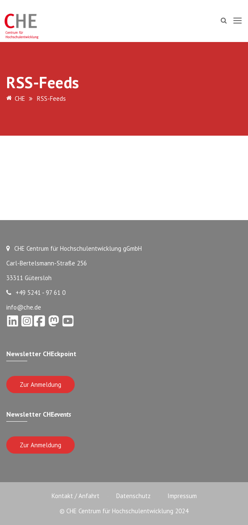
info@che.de (23, 307)
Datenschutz (133, 496)
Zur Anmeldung (40, 384)
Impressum (182, 496)
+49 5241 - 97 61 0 (35, 293)
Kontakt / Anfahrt (75, 496)
